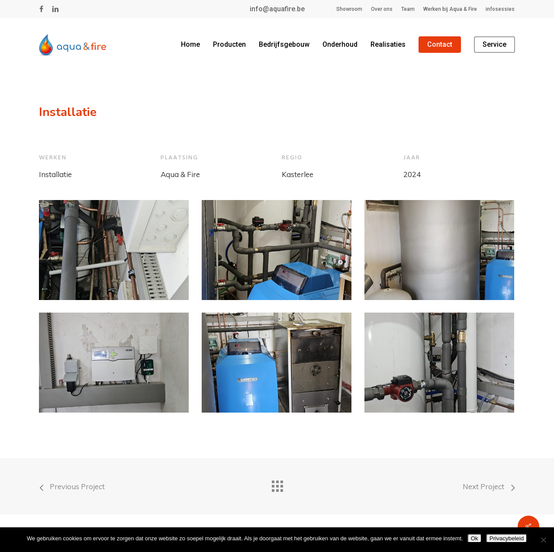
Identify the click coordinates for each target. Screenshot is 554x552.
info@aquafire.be (277, 9)
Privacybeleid (507, 538)
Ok (474, 538)
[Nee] (543, 540)
